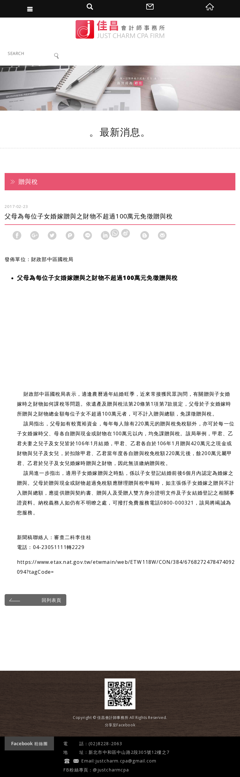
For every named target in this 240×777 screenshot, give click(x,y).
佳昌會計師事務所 (120, 29)
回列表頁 (34, 599)
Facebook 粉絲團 (29, 743)
